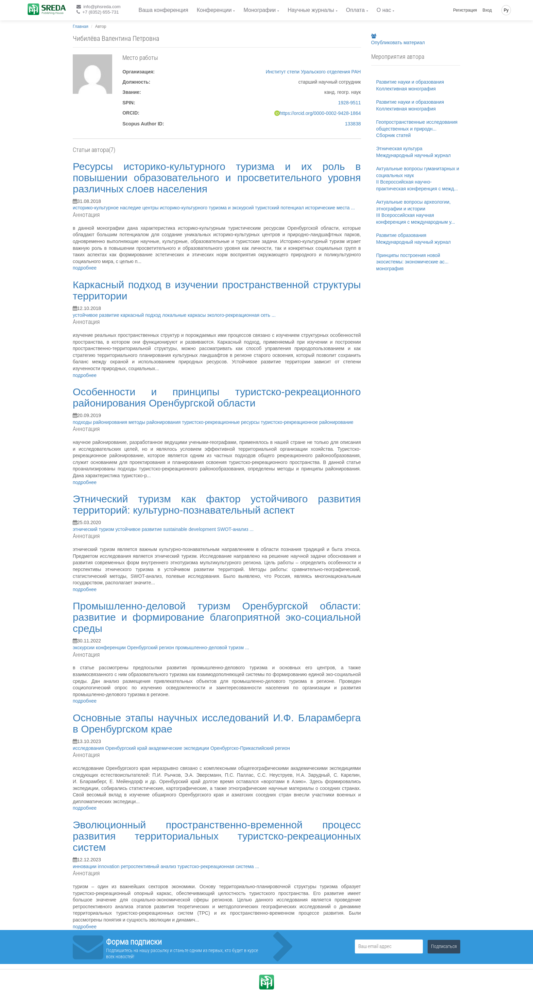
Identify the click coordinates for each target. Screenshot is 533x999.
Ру (506, 10)
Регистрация (465, 10)
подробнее (85, 268)
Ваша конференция (163, 10)
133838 (353, 123)
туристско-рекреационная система (216, 866)
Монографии (259, 10)
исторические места (328, 207)
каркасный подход (141, 315)
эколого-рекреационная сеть (239, 315)
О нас (384, 10)
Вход (487, 10)
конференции (111, 647)
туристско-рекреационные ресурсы (221, 422)
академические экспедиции (179, 748)
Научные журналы (311, 10)
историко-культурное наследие (107, 207)
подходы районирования (100, 422)
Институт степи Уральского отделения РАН (313, 71)
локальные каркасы (184, 315)
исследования (89, 748)
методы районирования (155, 422)
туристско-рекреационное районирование (307, 422)
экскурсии (84, 647)
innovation (109, 866)
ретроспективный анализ (149, 866)
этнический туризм (94, 529)
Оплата (355, 10)
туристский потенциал (280, 207)
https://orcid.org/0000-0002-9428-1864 (320, 113)
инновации (85, 866)
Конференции (214, 10)
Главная (80, 26)
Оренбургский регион (151, 647)
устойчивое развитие (97, 315)
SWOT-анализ (233, 529)
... (353, 207)
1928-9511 (349, 102)
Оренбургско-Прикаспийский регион (250, 748)
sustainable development (190, 529)
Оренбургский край (127, 748)
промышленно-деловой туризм (210, 647)
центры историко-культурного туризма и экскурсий (198, 207)
